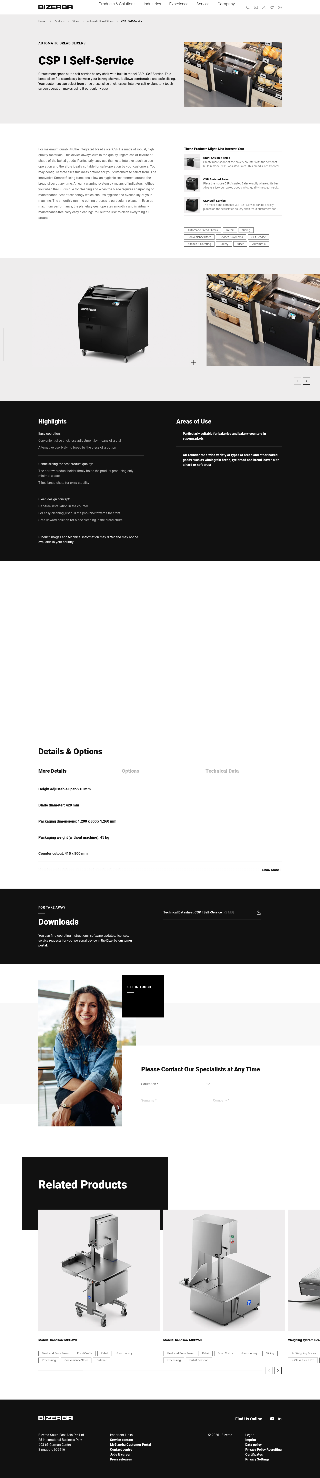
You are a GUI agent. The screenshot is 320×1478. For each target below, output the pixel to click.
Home (41, 21)
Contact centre (121, 1449)
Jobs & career (120, 1454)
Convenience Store (199, 237)
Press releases (121, 1459)
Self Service (258, 237)
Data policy (253, 1444)
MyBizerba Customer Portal (130, 1444)
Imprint (250, 1439)
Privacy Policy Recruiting (263, 1449)
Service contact (121, 1439)
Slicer (240, 244)
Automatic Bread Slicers (100, 21)
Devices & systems (231, 237)
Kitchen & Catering (199, 244)
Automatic (259, 244)
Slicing (246, 230)
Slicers (75, 21)
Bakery (224, 244)
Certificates (254, 1454)
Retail (229, 230)
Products (59, 21)
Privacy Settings (257, 1459)
